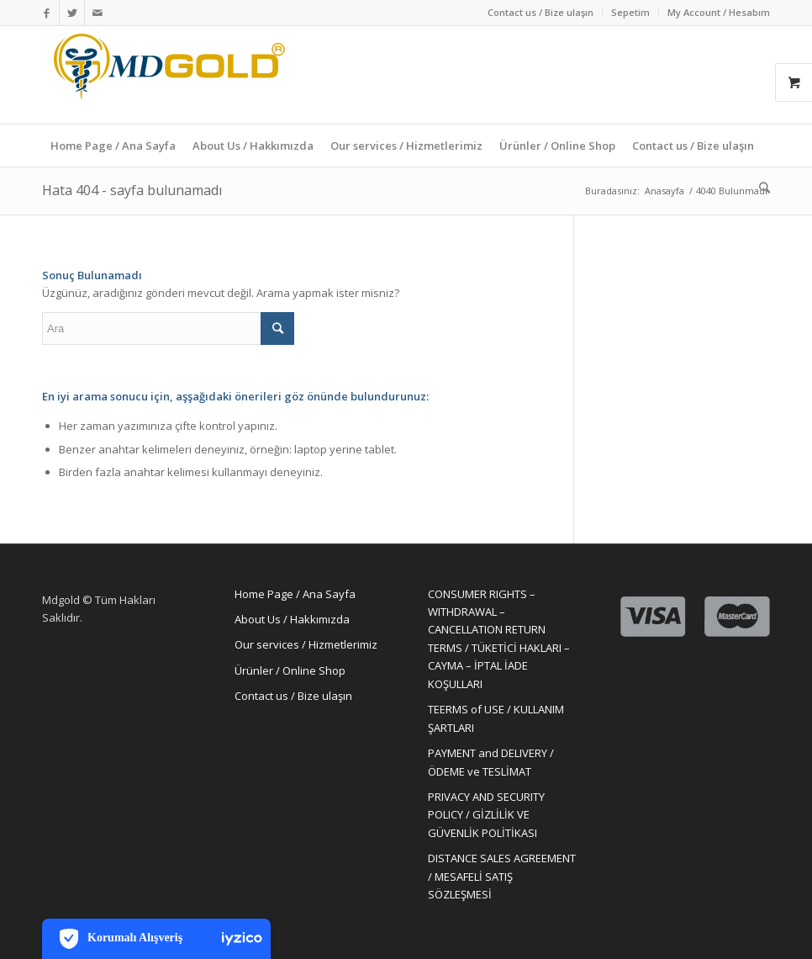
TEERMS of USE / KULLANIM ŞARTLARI (496, 718)
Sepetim (630, 12)
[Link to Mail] (97, 12)
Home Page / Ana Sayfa (295, 593)
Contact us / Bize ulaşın (540, 12)
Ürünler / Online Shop (290, 670)
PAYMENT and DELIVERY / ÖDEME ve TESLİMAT (491, 761)
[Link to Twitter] (72, 12)
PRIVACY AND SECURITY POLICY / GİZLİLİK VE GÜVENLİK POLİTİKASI (486, 814)
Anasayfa (664, 190)
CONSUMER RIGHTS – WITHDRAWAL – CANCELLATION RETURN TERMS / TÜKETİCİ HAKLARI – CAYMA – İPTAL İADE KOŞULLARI (499, 638)
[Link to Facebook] (46, 12)
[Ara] (760, 188)
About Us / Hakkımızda (292, 619)
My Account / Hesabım (718, 12)
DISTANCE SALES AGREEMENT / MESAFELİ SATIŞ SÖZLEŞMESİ (502, 876)
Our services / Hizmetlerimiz (306, 644)
